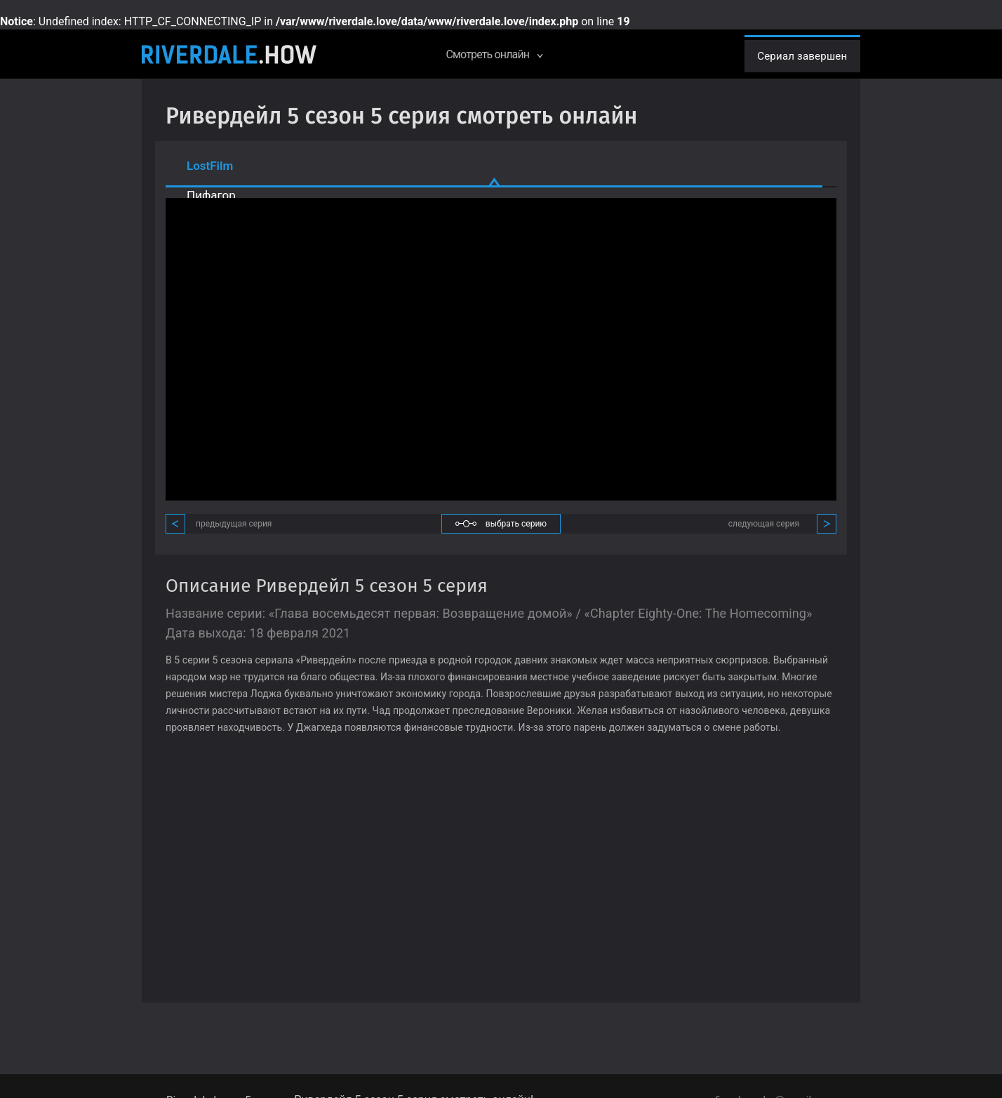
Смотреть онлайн (487, 54)
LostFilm (210, 166)
